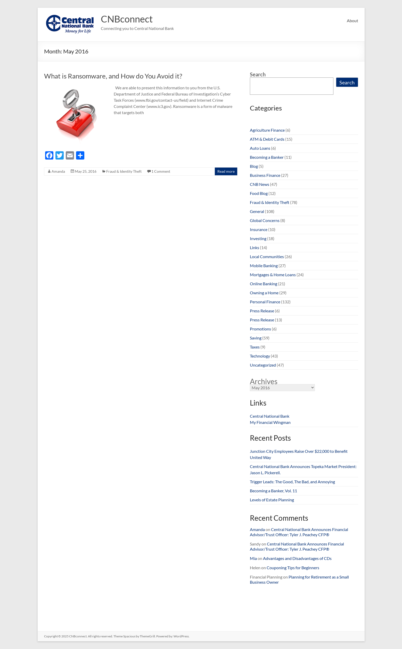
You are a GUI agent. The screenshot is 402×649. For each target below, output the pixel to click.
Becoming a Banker (267, 157)
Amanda (58, 171)
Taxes (255, 346)
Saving (255, 337)
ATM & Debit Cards (267, 139)
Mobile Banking (264, 265)
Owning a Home (264, 292)
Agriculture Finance (267, 130)
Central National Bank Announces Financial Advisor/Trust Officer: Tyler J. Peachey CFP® (299, 532)
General (257, 211)
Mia (253, 558)
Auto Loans (260, 148)
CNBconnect (127, 19)
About (352, 20)
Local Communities (267, 256)
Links (254, 247)
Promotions (260, 328)
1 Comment (160, 171)
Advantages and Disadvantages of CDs (297, 558)
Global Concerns (265, 220)
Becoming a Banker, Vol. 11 (273, 490)
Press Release (262, 310)
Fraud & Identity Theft (124, 171)
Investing (258, 238)
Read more (226, 171)
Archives (263, 381)
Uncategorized (263, 364)
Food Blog (259, 193)
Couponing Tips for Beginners (293, 567)
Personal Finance (265, 301)
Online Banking (263, 283)
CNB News (259, 184)
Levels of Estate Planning (272, 499)
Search (258, 74)
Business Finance (265, 175)
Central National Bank (269, 416)
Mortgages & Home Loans (273, 274)
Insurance (258, 229)
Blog (254, 166)
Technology (260, 355)
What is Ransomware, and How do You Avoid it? (113, 76)
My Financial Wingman (270, 422)
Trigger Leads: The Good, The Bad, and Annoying (292, 481)
